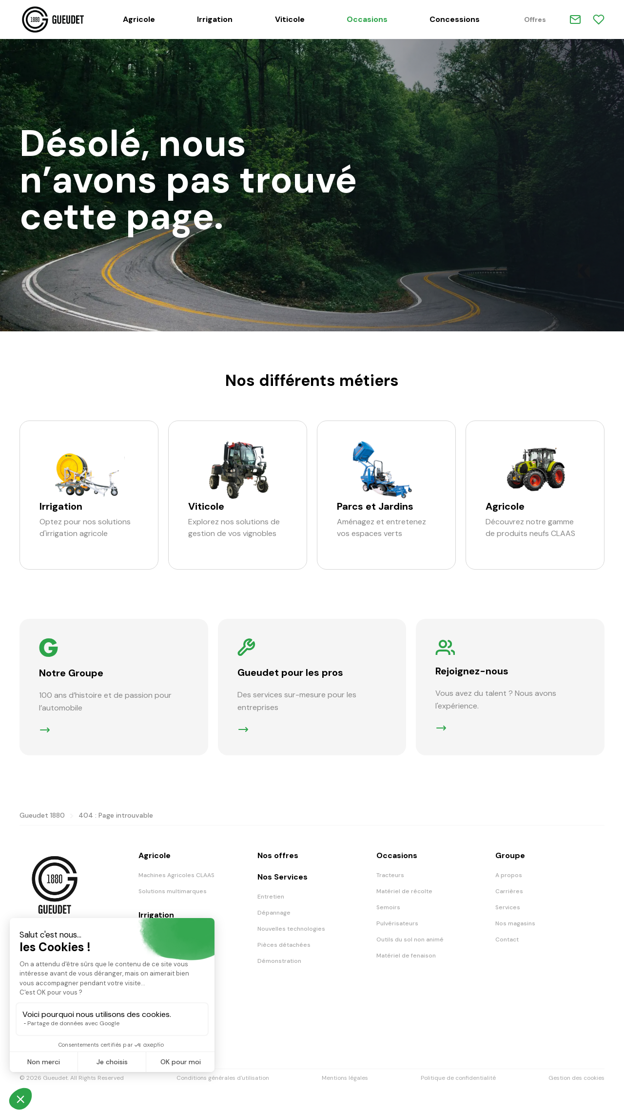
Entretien (270, 896)
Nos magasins (515, 923)
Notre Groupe (71, 673)
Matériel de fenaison (406, 955)
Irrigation (215, 19)
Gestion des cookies (576, 1078)
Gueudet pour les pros (290, 672)
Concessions (454, 19)
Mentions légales (345, 1078)
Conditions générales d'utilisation (222, 1078)
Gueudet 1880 (42, 815)
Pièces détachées (284, 945)
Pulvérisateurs (397, 923)
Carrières (509, 891)
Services (507, 907)
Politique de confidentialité (458, 1078)
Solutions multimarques (172, 891)
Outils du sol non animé (410, 939)
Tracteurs (390, 875)
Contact (507, 939)
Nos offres (277, 855)
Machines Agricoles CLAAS (176, 875)
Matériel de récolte (404, 891)
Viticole (290, 19)
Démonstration (279, 961)
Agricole (139, 19)
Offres (535, 19)
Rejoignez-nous (471, 671)
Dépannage (274, 913)
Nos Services (282, 877)
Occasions (367, 19)
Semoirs (388, 907)
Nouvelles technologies (291, 929)
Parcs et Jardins (375, 506)
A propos (508, 875)
